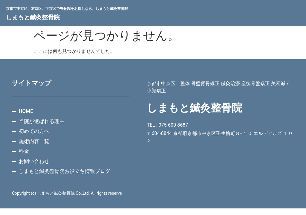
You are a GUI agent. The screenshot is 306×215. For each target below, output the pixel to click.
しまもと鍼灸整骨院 (33, 17)
